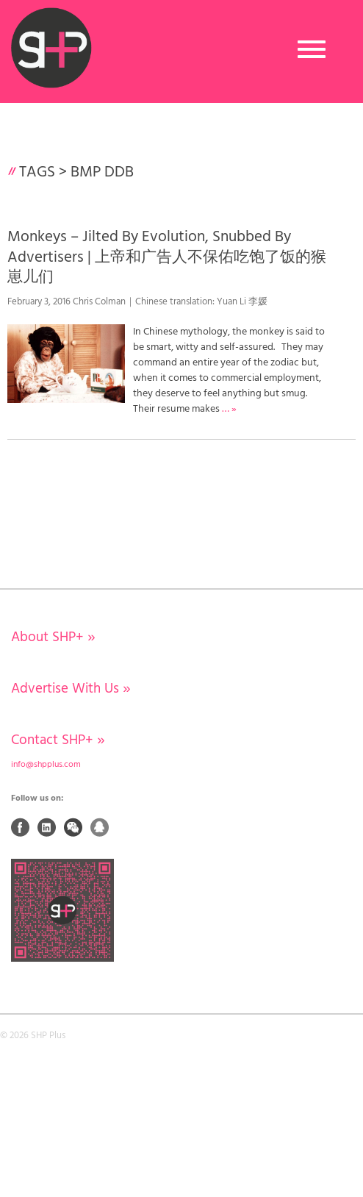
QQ (99, 827)
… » (229, 409)
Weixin (73, 827)
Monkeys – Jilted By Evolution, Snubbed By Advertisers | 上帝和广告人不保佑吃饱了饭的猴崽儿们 (166, 257)
